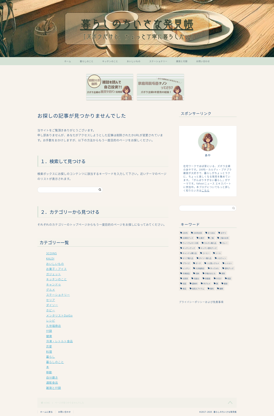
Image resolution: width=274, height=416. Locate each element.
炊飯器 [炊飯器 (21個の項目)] (207, 278)
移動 (49, 372)
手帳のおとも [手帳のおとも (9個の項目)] (210, 273)
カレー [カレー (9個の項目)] (224, 243)
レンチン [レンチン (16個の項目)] (186, 268)
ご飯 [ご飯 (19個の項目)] (212, 238)
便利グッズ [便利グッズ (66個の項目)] (229, 268)
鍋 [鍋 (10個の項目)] (217, 283)
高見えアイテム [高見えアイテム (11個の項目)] (198, 288)
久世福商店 (53, 326)
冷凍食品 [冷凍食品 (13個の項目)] (186, 273)
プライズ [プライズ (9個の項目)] (186, 263)
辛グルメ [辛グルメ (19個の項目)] (206, 283)
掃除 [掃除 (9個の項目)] (223, 273)
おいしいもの (133, 61)
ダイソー (52, 305)
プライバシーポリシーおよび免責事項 (201, 302)
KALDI (50, 258)
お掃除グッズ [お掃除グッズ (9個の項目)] (188, 238)
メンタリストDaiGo (59, 315)
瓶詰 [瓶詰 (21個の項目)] (229, 278)
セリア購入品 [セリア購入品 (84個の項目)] (188, 258)
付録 (49, 331)
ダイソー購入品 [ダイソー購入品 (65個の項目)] (205, 258)
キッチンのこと (110, 61)
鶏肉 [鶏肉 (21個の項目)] (212, 288)
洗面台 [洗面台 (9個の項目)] (196, 278)
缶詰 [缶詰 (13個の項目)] (184, 283)
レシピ (50, 320)
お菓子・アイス (56, 269)
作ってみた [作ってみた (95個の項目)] (214, 268)
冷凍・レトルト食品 (59, 341)
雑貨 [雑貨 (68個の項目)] (225, 283)
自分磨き (52, 377)
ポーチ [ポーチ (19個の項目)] (198, 263)
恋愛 (49, 346)
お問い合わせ (203, 61)
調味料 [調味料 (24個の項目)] (194, 283)
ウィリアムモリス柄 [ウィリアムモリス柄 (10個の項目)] (190, 243)
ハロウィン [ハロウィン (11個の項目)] (221, 258)
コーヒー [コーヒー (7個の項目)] (206, 253)
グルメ (50, 289)
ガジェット (53, 274)
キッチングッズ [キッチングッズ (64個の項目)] (189, 248)
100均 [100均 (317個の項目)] (185, 233)
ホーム (67, 61)
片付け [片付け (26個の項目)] (218, 278)
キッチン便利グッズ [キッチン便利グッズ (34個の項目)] (209, 248)
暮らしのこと (86, 61)
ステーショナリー (158, 61)
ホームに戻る (46, 411)
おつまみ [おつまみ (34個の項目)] (211, 233)
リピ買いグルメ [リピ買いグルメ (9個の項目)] (213, 263)
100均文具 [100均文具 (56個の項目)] (197, 233)
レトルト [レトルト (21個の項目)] (228, 263)
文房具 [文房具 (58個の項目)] (185, 278)
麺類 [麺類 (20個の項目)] (221, 288)
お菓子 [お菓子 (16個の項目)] (201, 238)
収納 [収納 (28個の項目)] (197, 273)
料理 (49, 351)
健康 (49, 336)
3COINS (51, 253)
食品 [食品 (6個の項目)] (184, 288)
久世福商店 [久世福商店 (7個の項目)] (200, 268)
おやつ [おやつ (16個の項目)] (223, 233)
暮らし (50, 357)
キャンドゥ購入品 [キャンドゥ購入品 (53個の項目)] (190, 253)
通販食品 (52, 382)
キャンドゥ (53, 284)
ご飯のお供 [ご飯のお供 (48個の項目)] (224, 238)
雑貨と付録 (182, 61)
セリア (50, 300)
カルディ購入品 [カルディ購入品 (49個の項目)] (210, 243)
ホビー (50, 310)
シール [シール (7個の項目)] (218, 253)
